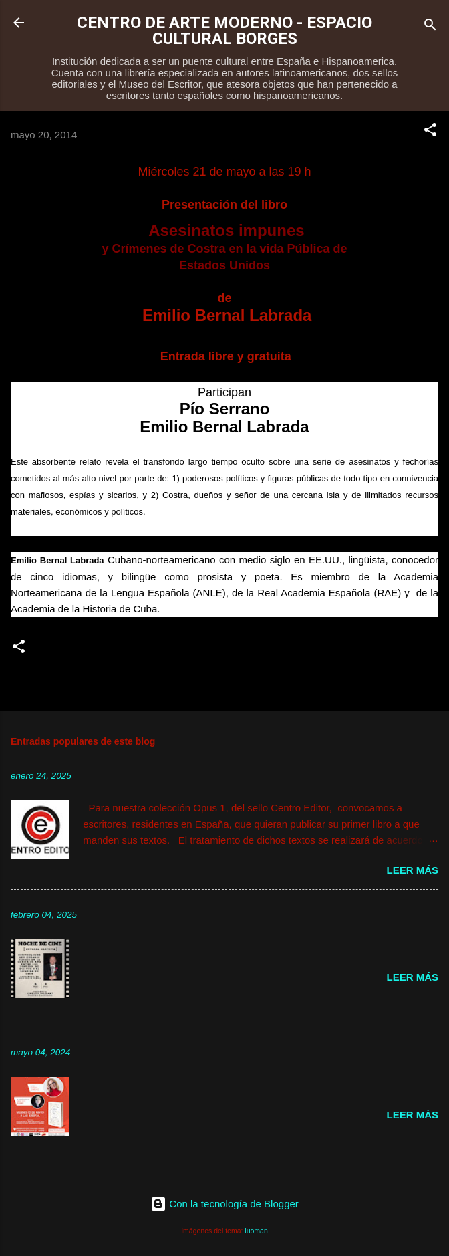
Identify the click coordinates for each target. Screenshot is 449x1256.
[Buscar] (430, 27)
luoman (256, 1231)
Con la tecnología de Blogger (224, 1203)
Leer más (412, 870)
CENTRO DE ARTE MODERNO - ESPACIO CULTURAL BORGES (224, 30)
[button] (430, 132)
